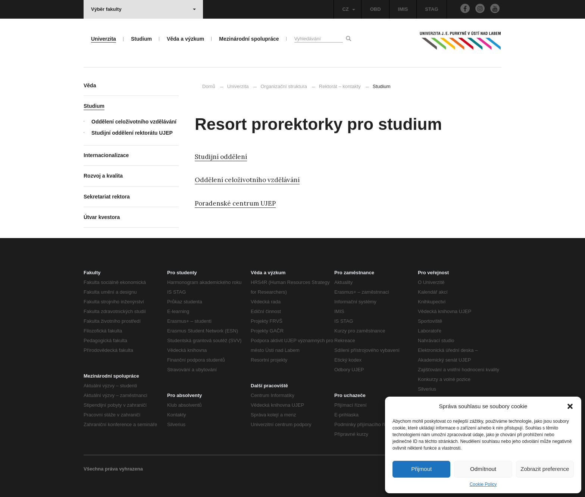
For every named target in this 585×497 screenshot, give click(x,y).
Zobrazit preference (544, 469)
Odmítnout (483, 469)
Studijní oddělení (221, 157)
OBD (375, 9)
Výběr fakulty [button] (143, 9)
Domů (208, 86)
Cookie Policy (483, 484)
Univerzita (238, 86)
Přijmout (421, 469)
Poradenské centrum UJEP (235, 203)
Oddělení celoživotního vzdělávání (247, 180)
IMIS (403, 9)
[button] (570, 406)
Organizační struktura (283, 86)
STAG (431, 9)
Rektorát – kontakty (340, 86)
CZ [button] (348, 9)
